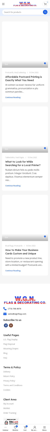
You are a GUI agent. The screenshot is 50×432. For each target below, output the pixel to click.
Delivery (6, 325)
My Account (8, 357)
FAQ (5, 311)
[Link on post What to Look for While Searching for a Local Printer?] (25, 106)
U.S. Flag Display (10, 293)
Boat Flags (9, 199)
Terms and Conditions (12, 339)
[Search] (25, 12)
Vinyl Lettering (20, 57)
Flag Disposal (9, 297)
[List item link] (25, 262)
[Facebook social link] (6, 279)
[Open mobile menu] (3, 4)
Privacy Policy (9, 334)
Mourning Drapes (10, 302)
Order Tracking (9, 366)
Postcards (9, 57)
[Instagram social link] (11, 279)
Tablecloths (10, 126)
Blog (5, 306)
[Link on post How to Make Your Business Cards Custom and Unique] (25, 179)
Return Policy (9, 329)
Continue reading (13, 82)
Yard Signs (19, 126)
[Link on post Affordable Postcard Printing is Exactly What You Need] (25, 36)
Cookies (6, 343)
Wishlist (6, 362)
